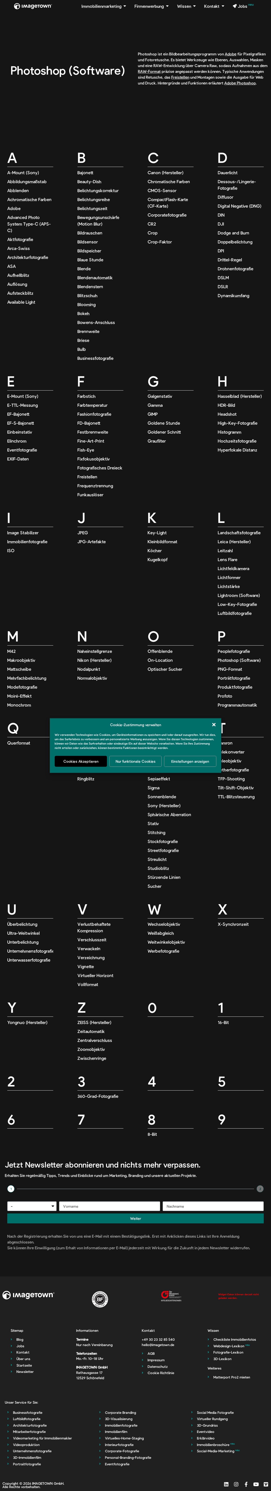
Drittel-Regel (230, 259)
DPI (221, 250)
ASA (11, 266)
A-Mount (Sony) (23, 172)
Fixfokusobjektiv (93, 458)
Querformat (18, 743)
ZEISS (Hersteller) (94, 1022)
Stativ (153, 823)
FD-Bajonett (88, 423)
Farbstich (86, 396)
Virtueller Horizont (95, 975)
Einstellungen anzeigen (190, 761)
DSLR (223, 286)
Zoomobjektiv (91, 1049)
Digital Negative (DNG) (239, 206)
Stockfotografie (163, 841)
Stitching (156, 832)
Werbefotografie (163, 951)
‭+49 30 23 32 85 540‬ (158, 1339)
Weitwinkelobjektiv (166, 942)
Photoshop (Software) (239, 660)
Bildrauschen (89, 232)
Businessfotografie (95, 358)
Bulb (81, 349)
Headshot (227, 414)
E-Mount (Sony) (22, 396)
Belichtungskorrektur (98, 190)
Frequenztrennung (95, 485)
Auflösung (17, 284)
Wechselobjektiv (164, 924)
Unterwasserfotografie (28, 960)
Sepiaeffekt (159, 778)
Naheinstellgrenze (94, 651)
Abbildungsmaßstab (27, 181)
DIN (221, 215)
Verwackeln (88, 948)
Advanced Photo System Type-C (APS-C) (29, 224)
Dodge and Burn (233, 232)
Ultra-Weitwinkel (23, 933)
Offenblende (160, 651)
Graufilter (157, 441)
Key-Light (157, 532)
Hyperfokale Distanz (237, 449)
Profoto (225, 696)
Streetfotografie (163, 850)
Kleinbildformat (162, 541)
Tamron (225, 743)
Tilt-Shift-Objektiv (236, 787)
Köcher (155, 550)
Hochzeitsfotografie (237, 441)
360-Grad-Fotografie (97, 1096)
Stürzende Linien (164, 877)
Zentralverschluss (94, 1040)
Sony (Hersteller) (164, 805)
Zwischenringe (91, 1058)
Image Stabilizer (22, 532)
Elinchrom (16, 441)
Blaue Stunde (90, 259)
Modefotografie (22, 687)
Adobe (230, 54)
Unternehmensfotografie (30, 951)
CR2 (152, 223)
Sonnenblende (162, 796)
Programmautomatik (237, 705)
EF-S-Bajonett (20, 423)
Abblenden (18, 190)
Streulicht (157, 859)
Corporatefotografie (167, 215)
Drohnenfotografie (235, 268)
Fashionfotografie (94, 414)
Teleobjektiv (229, 760)
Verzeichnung (91, 957)
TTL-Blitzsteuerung (236, 796)
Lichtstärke (229, 586)
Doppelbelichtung (235, 241)
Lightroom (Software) (239, 595)
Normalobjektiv (92, 678)
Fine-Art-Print (90, 441)
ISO (11, 550)
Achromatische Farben (29, 199)
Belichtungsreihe (93, 199)
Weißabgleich (161, 933)
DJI (221, 223)
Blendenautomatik (95, 277)
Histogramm (229, 432)
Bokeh (83, 313)
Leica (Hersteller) (234, 541)
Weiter (135, 1218)
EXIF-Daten (18, 458)
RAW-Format (149, 71)
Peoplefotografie (234, 651)
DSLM (223, 277)
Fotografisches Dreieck (99, 467)
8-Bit (152, 1134)
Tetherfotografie (233, 769)
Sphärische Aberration (169, 814)
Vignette (85, 966)
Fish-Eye (85, 449)
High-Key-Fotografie (237, 423)
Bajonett (85, 172)
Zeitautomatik (91, 1031)
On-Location (160, 660)
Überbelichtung (22, 924)
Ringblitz (85, 778)
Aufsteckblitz (20, 293)
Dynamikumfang (233, 295)
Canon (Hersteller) (165, 172)
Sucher (154, 886)
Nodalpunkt (88, 669)
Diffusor (225, 197)
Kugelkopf (157, 559)
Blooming (86, 304)
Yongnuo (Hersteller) (27, 1022)
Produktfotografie (235, 687)
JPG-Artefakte (91, 541)
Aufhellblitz (18, 275)
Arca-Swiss (18, 248)
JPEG (82, 532)
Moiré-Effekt (19, 696)
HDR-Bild (226, 405)
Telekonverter (231, 751)
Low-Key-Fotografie (237, 604)
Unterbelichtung (22, 942)
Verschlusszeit (91, 939)
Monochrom (19, 705)
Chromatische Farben (169, 181)
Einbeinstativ (19, 432)
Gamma (155, 405)
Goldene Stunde (164, 423)
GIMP (153, 414)
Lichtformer (229, 577)
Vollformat (87, 984)
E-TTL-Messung (22, 405)
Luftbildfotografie (235, 613)
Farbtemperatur (92, 405)
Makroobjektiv (21, 660)
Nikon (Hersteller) (94, 660)
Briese (83, 340)
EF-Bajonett (18, 414)
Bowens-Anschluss (96, 322)
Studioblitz (158, 868)
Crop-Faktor (160, 241)
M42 (11, 651)
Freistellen (180, 77)
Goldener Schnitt (164, 432)
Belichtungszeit (92, 208)
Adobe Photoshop (240, 83)
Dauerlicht (228, 172)
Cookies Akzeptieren (80, 761)
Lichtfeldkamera (233, 568)
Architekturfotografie (27, 257)
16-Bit (223, 1022)
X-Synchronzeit (233, 924)
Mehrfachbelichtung (26, 678)
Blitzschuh (87, 295)
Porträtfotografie (234, 678)
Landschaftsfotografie (239, 532)
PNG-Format (230, 669)
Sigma (153, 787)
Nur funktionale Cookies (136, 761)
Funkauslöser (90, 494)
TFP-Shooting (231, 778)
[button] (213, 724)
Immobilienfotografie (27, 541)
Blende (84, 268)
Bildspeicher (89, 250)
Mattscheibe (19, 669)
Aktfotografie (20, 239)
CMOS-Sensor (162, 190)
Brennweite (88, 331)
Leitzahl (225, 550)
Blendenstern (90, 286)
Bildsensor (87, 241)
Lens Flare (227, 559)
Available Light (21, 302)
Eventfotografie (22, 449)
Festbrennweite (92, 432)
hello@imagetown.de (158, 1345)
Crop (153, 232)
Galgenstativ (160, 396)
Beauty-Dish (89, 181)
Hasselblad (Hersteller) (240, 396)
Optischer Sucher (165, 669)
